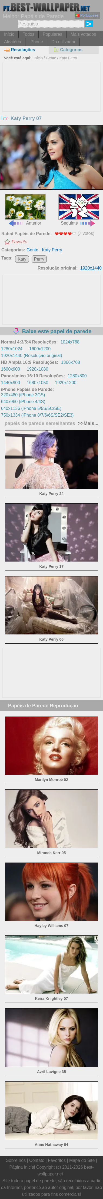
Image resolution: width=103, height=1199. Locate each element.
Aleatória (12, 42)
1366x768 (70, 362)
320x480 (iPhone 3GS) (23, 395)
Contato (36, 1160)
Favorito (19, 241)
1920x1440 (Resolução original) (31, 355)
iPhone (36, 42)
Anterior (25, 209)
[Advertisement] (52, 103)
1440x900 (10, 382)
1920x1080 (37, 369)
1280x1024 (11, 348)
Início (9, 34)
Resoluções (19, 49)
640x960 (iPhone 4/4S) (23, 401)
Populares (52, 34)
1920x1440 (91, 268)
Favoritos (57, 1160)
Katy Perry (68, 58)
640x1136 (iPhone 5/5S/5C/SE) (31, 408)
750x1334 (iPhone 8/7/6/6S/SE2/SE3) (37, 415)
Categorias (67, 49)
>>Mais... (87, 423)
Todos (28, 34)
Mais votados (83, 34)
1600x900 (10, 369)
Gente (51, 58)
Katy (22, 259)
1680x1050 (37, 382)
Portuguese (86, 15)
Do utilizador (63, 42)
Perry (39, 259)
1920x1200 (65, 382)
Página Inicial (22, 1167)
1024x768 (70, 342)
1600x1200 (40, 348)
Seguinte (78, 209)
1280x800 (77, 376)
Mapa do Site (82, 1160)
